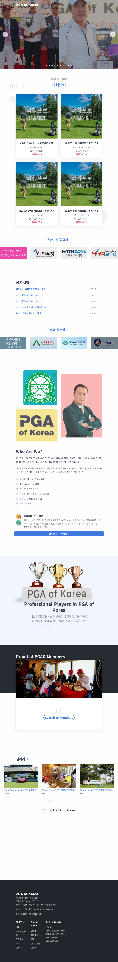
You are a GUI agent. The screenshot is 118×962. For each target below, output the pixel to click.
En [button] (89, 5)
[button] (46, 65)
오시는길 (34, 947)
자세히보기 (36, 154)
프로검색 (19, 939)
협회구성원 (35, 943)
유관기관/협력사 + (59, 239)
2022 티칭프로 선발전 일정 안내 (29, 295)
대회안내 (59, 85)
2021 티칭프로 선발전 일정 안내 (29, 301)
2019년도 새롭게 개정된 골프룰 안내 (31, 307)
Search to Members (59, 714)
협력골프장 (21, 914)
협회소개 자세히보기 (59, 533)
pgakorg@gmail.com (55, 930)
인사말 (33, 930)
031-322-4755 (58, 933)
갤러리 (18, 943)
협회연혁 (34, 939)
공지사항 (19, 947)
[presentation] (5, 34)
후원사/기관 (35, 914)
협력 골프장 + (59, 329)
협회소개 (34, 934)
